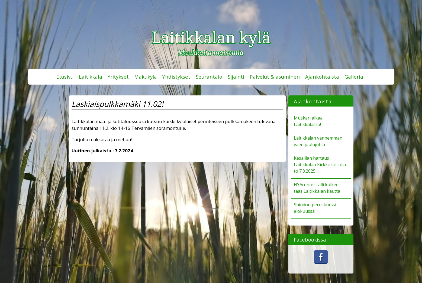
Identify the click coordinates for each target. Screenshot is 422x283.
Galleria (353, 76)
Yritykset (118, 76)
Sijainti (236, 76)
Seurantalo (209, 76)
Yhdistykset (176, 76)
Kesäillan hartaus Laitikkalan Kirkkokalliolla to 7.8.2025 (320, 164)
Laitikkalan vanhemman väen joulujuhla (318, 141)
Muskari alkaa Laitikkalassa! (308, 121)
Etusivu (64, 76)
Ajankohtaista (322, 76)
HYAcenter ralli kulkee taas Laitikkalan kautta (317, 188)
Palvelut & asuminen (275, 76)
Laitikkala (90, 76)
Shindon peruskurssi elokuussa (315, 208)
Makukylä (145, 76)
